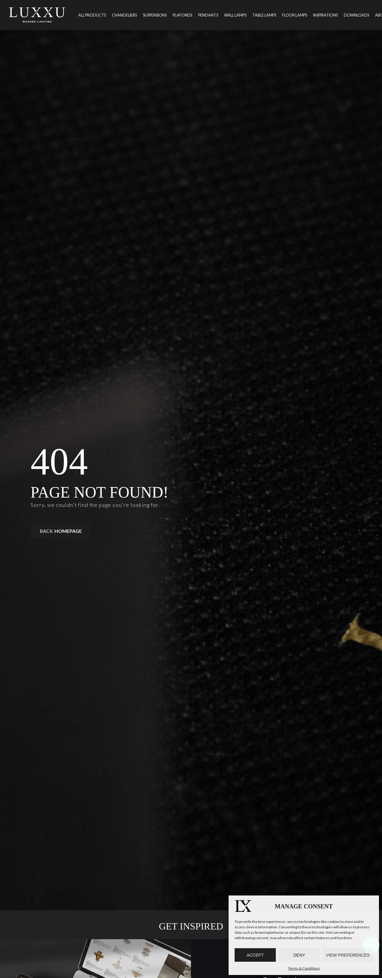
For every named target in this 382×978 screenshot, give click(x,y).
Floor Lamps (294, 15)
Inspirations (325, 15)
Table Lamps (264, 15)
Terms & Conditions (304, 968)
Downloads (356, 15)
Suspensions (155, 15)
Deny (299, 955)
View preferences (348, 955)
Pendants (208, 15)
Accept (255, 955)
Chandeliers (124, 15)
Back (61, 531)
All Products (92, 15)
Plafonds (182, 15)
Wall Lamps (235, 15)
